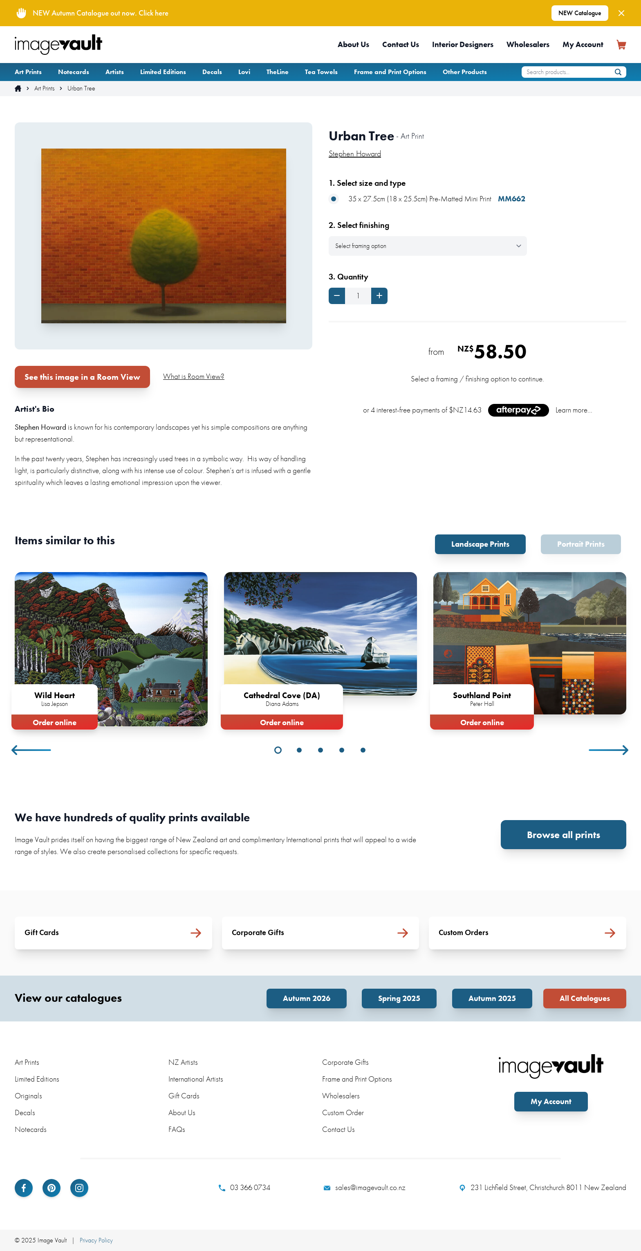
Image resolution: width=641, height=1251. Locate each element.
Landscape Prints (480, 544)
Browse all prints (563, 834)
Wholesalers (528, 44)
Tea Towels (321, 72)
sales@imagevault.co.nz (365, 1187)
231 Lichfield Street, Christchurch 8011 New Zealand (542, 1187)
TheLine (278, 72)
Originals (28, 1096)
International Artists (195, 1079)
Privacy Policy (96, 1240)
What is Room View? (193, 376)
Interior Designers (462, 44)
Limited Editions (163, 72)
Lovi (244, 72)
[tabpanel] (111, 649)
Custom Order (343, 1112)
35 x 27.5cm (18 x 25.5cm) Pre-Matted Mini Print (427, 199)
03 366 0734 (244, 1187)
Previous (31, 750)
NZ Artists (183, 1062)
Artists (114, 72)
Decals (212, 72)
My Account (583, 44)
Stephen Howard (355, 153)
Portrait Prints (581, 544)
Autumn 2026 (306, 998)
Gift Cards (183, 1096)
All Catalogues (585, 998)
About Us (353, 44)
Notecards (73, 72)
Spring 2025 (399, 998)
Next (609, 750)
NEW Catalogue (579, 13)
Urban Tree (81, 88)
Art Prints (28, 72)
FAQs (176, 1129)
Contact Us (400, 44)
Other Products (465, 72)
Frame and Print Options (390, 72)
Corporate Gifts (345, 1062)
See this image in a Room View (82, 377)
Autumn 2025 (492, 998)
